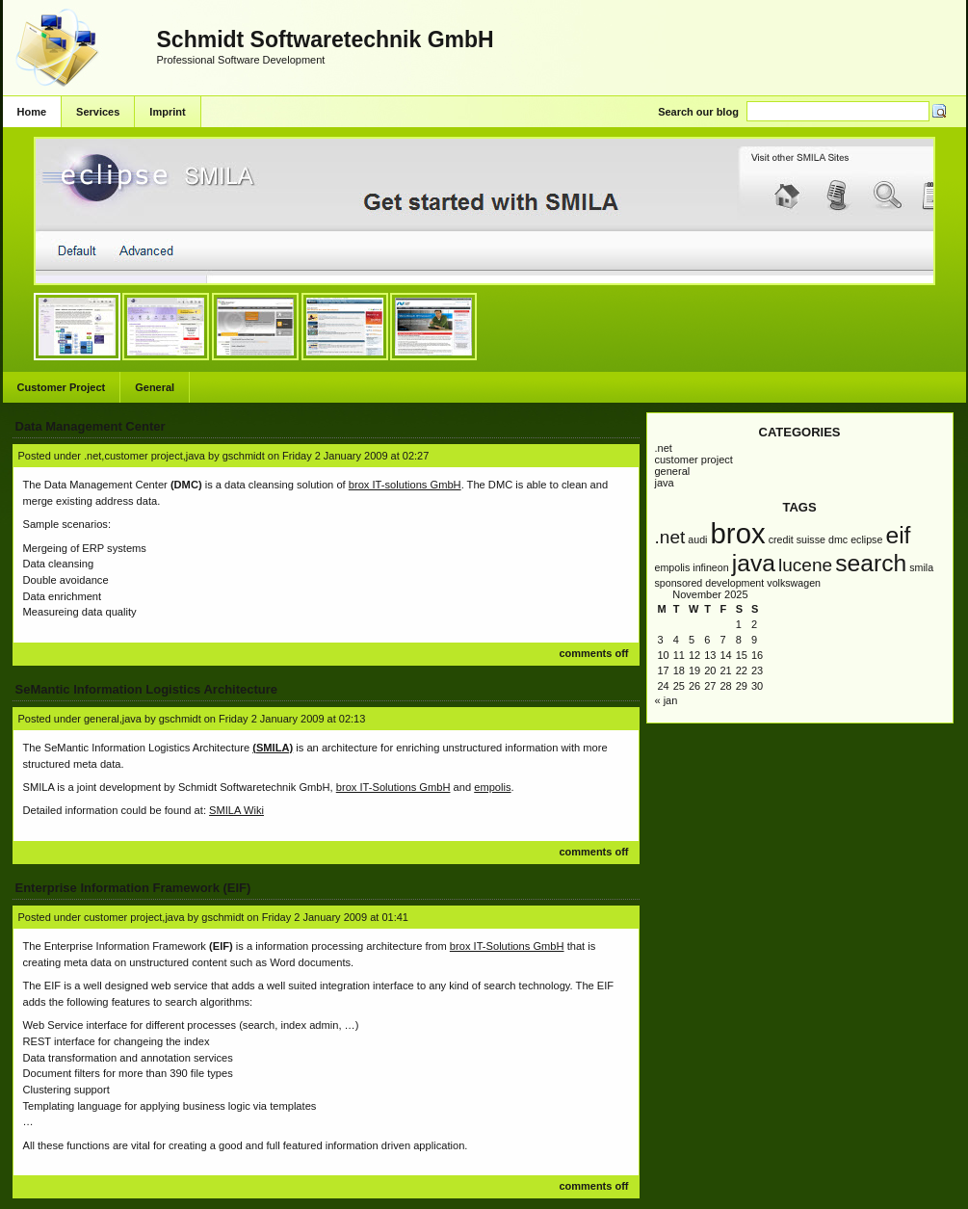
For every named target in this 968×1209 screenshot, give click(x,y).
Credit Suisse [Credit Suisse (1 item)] (797, 539)
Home (32, 112)
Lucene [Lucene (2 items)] (805, 565)
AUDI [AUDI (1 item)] (697, 539)
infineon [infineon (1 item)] (710, 567)
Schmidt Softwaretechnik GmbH (325, 39)
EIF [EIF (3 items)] (897, 535)
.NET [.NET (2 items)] (670, 537)
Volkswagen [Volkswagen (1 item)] (794, 583)
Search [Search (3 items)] (870, 563)
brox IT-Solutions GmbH (393, 787)
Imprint (167, 112)
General (154, 387)
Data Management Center (90, 426)
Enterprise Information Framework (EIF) (133, 887)
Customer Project (61, 387)
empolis (492, 787)
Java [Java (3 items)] (753, 563)
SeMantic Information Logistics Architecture (146, 689)
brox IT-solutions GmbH (405, 484)
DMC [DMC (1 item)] (838, 539)
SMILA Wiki (236, 810)
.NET (663, 448)
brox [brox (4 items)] (738, 533)
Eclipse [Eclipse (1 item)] (866, 539)
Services (97, 112)
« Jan (666, 700)
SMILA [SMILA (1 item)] (921, 567)
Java (664, 482)
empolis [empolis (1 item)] (673, 567)
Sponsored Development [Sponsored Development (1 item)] (710, 583)
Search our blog (698, 112)
